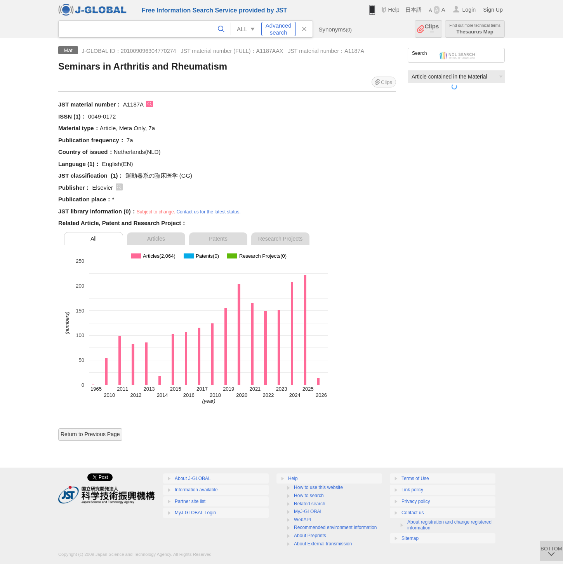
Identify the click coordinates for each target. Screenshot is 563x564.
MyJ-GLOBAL (308, 511)
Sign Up (493, 10)
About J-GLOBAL (193, 478)
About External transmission (323, 544)
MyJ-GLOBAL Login (195, 512)
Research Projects (280, 239)
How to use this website (318, 487)
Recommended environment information (335, 527)
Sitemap (410, 538)
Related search (309, 503)
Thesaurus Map (474, 29)
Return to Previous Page (90, 434)
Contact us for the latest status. (208, 212)
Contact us (412, 512)
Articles (156, 239)
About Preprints (310, 535)
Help (393, 10)
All (93, 239)
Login (469, 10)
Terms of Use (415, 478)
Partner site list (190, 501)
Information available (196, 489)
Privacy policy (415, 501)
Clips (432, 29)
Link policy (412, 489)
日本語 (413, 10)
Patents (218, 239)
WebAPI (302, 519)
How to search (309, 495)
